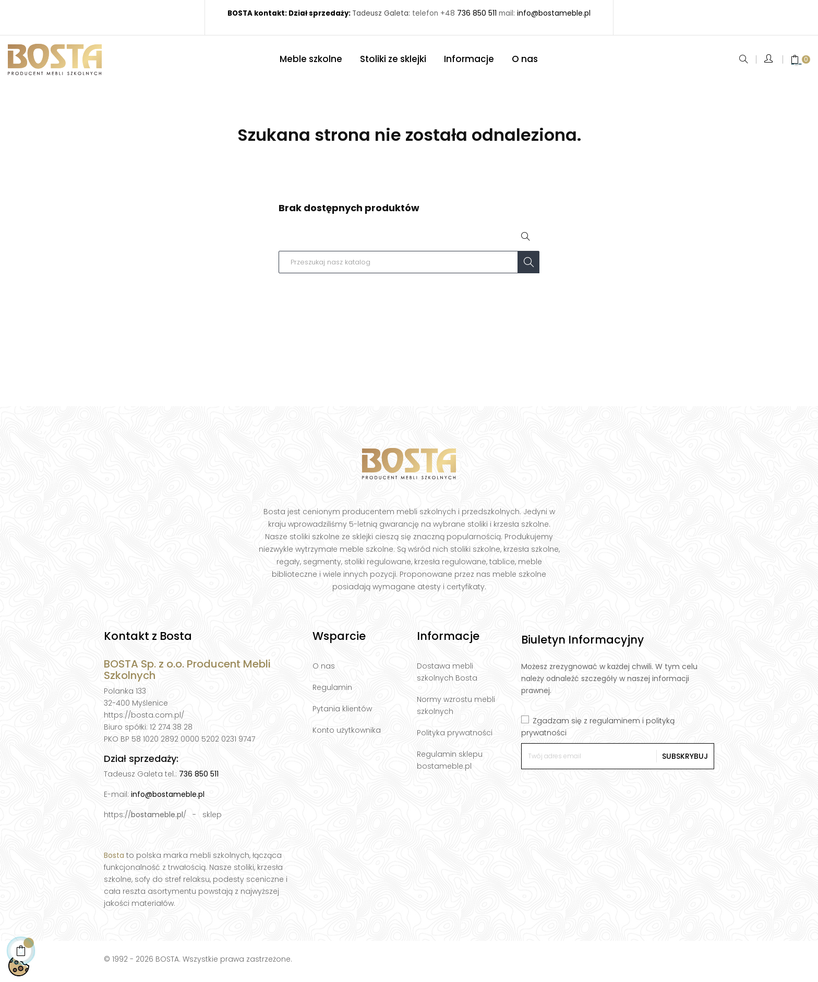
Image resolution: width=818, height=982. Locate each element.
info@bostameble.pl (167, 799)
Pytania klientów (342, 713)
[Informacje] (469, 61)
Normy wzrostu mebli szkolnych (456, 710)
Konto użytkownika (346, 735)
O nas (323, 670)
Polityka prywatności (454, 737)
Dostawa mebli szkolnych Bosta (447, 676)
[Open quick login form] (769, 61)
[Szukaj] (409, 266)
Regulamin (332, 692)
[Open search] (526, 242)
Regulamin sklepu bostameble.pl (450, 765)
